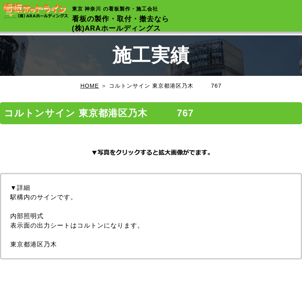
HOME (89, 86)
